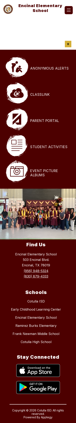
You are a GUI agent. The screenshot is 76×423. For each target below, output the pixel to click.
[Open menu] (69, 10)
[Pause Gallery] (68, 44)
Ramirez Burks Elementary (36, 326)
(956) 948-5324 (36, 271)
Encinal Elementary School (36, 317)
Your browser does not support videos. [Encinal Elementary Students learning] (38, 33)
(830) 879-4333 (36, 276)
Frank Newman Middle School (36, 334)
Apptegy (46, 417)
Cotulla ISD (36, 301)
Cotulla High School (36, 342)
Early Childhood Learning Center (36, 309)
